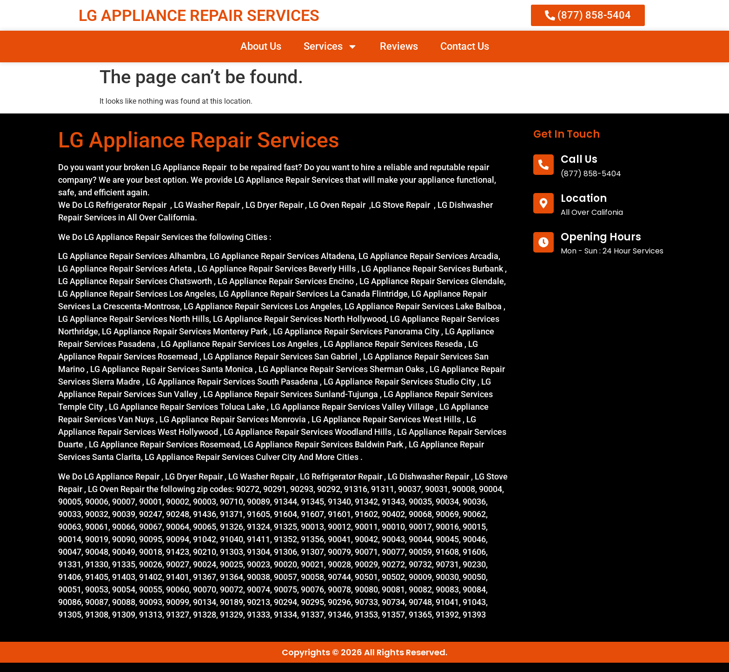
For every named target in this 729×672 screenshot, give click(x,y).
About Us (260, 46)
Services (331, 46)
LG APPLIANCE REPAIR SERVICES (199, 15)
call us (579, 159)
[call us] (543, 164)
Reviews (399, 46)
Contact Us (464, 46)
